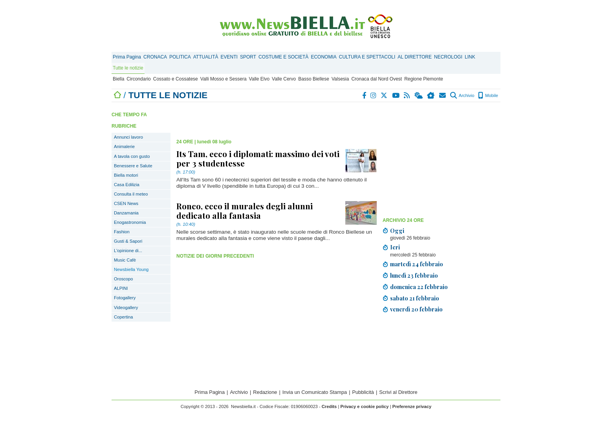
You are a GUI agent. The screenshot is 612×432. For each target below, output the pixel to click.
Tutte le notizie (128, 68)
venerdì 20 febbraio (416, 309)
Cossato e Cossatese (175, 79)
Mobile (488, 95)
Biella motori (126, 175)
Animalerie (124, 146)
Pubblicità (363, 392)
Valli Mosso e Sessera (223, 79)
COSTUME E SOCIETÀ (283, 57)
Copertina (123, 317)
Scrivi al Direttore (398, 392)
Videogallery (126, 307)
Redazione (265, 392)
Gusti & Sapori (128, 241)
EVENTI (229, 57)
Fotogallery (125, 297)
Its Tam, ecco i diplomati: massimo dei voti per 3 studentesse (257, 158)
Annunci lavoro (128, 137)
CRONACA (155, 57)
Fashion (122, 231)
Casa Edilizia (126, 184)
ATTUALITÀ (205, 57)
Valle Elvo (259, 79)
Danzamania (126, 213)
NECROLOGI (448, 57)
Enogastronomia (130, 222)
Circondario (138, 79)
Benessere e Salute (133, 165)
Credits (329, 406)
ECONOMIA (323, 57)
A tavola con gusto (132, 156)
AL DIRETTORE (415, 57)
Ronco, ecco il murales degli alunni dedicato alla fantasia (244, 210)
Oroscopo (123, 278)
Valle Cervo (284, 79)
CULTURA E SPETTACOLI (367, 57)
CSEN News (126, 203)
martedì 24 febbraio (416, 264)
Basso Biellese (313, 79)
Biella (118, 79)
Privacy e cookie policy (364, 406)
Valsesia (340, 79)
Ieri (395, 247)
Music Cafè (125, 260)
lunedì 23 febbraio (414, 275)
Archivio (462, 95)
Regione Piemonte (423, 79)
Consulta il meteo (131, 194)
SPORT (248, 57)
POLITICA (180, 57)
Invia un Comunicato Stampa (314, 392)
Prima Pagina (127, 57)
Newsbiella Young (131, 269)
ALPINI (121, 288)
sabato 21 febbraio (414, 298)
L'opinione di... (128, 250)
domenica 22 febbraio (419, 287)
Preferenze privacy (412, 406)
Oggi (397, 230)
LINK (470, 57)
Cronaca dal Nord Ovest (376, 79)
